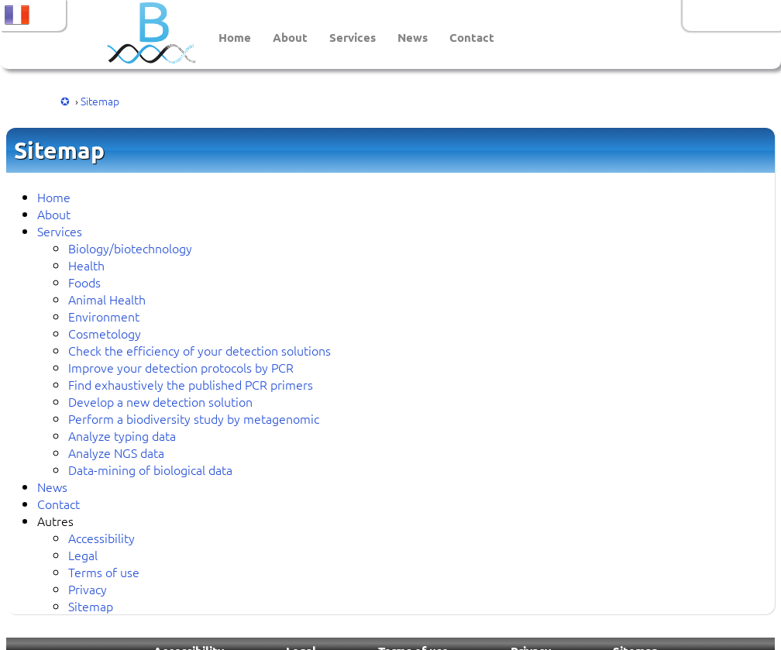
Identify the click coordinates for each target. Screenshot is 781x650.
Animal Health (107, 299)
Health (86, 264)
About (290, 37)
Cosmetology (104, 333)
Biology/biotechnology (130, 247)
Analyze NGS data (116, 452)
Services (352, 37)
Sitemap (100, 100)
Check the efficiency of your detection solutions (199, 350)
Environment (103, 316)
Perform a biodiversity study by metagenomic (193, 418)
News (412, 37)
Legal (83, 554)
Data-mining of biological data (150, 469)
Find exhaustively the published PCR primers (190, 384)
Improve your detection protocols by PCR (181, 367)
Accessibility (101, 537)
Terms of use (103, 571)
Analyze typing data (122, 435)
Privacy (87, 588)
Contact (471, 37)
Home (234, 37)
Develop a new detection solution (160, 401)
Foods (84, 282)
